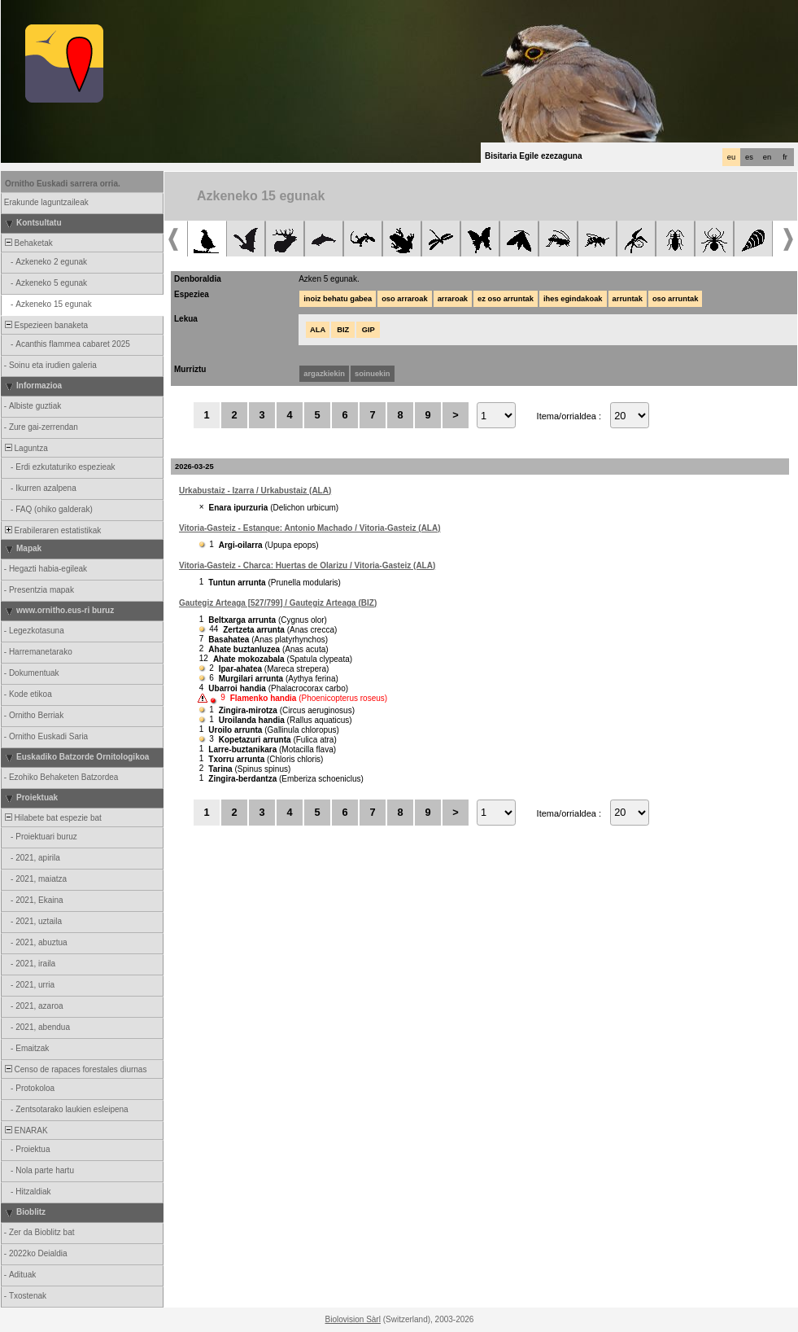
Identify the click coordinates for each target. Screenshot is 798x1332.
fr (785, 157)
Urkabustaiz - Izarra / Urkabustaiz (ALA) (255, 490)
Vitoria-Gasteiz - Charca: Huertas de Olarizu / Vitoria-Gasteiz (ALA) (307, 565)
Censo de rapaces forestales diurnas (74, 1069)
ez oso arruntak (505, 299)
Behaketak (27, 243)
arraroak (453, 299)
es (749, 157)
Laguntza (25, 448)
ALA (317, 330)
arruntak (628, 299)
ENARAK (25, 1130)
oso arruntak (675, 299)
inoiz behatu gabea (337, 299)
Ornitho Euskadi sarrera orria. (62, 183)
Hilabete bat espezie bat (52, 817)
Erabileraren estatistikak (51, 530)
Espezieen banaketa (45, 325)
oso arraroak (405, 299)
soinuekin (372, 374)
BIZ (343, 330)
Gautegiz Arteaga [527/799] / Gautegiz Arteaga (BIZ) (278, 602)
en (767, 157)
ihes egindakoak (573, 299)
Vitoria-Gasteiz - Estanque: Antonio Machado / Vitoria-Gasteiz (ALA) (310, 528)
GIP (368, 330)
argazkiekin (324, 374)
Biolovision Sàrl (353, 1319)
